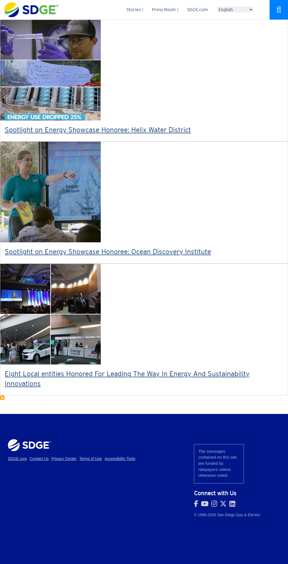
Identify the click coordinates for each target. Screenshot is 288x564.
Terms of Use (90, 459)
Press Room (164, 9)
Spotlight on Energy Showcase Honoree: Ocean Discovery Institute (108, 251)
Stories (133, 9)
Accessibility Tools (120, 459)
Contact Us (39, 459)
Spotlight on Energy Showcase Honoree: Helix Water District (98, 130)
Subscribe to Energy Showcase (2, 397)
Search (279, 10)
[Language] (235, 9)
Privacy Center (63, 459)
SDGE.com (197, 9)
